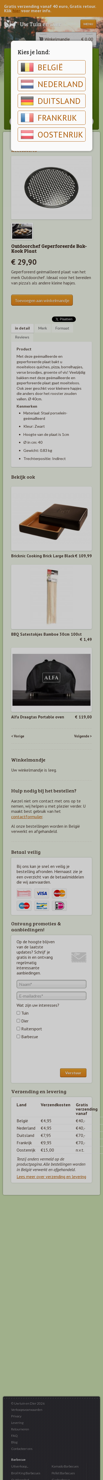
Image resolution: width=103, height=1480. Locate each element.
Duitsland (50, 100)
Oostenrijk (52, 134)
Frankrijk (49, 117)
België (42, 67)
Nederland (52, 84)
